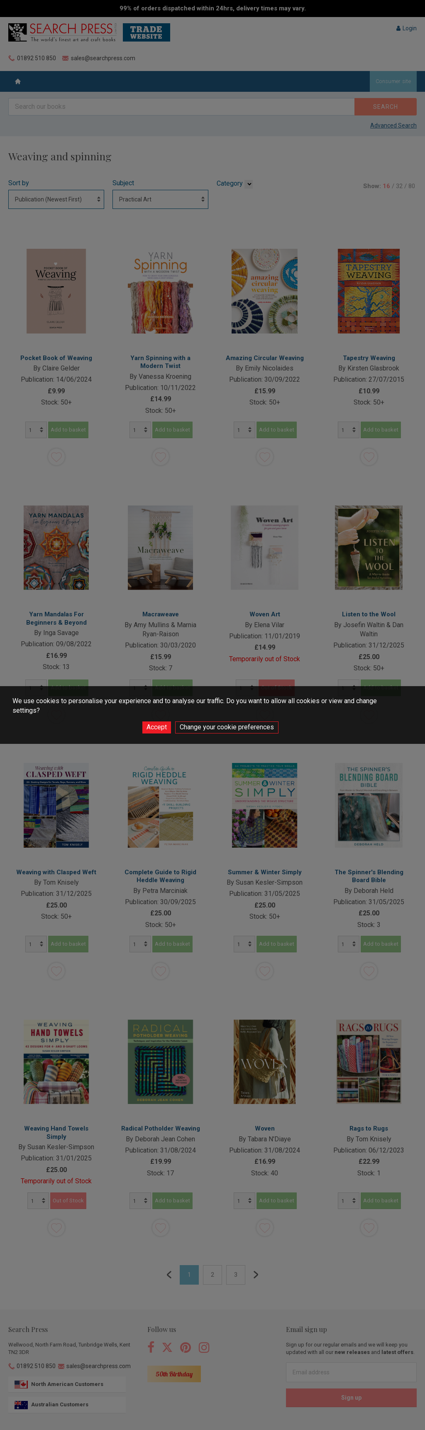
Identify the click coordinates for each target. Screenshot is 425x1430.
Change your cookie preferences (227, 727)
